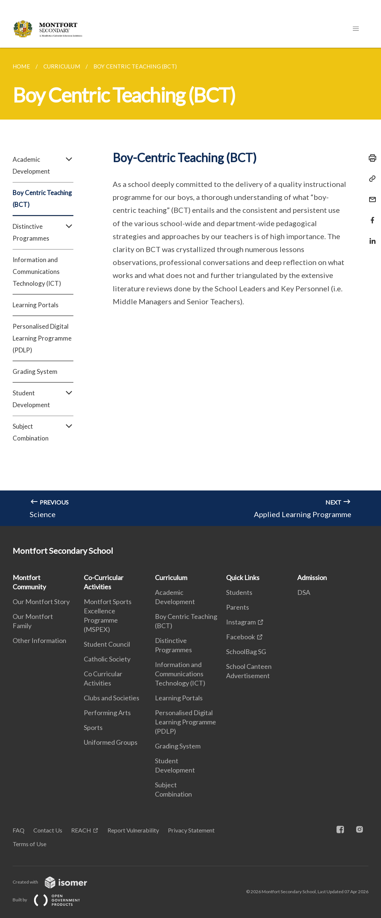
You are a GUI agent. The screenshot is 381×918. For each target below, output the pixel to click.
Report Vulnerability (133, 830)
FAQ (18, 830)
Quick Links (242, 577)
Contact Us (47, 830)
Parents (237, 607)
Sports (93, 727)
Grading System (35, 371)
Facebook (240, 637)
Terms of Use (29, 843)
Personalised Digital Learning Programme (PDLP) (42, 338)
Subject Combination (43, 432)
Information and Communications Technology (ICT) (37, 271)
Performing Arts (107, 712)
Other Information (39, 640)
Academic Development (43, 165)
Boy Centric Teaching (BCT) (42, 198)
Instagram (241, 622)
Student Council (107, 644)
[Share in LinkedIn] (370, 236)
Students (239, 592)
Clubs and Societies (111, 698)
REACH (81, 830)
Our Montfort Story (41, 601)
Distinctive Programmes (43, 232)
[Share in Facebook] (370, 215)
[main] (190, 287)
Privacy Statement (191, 830)
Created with (56, 882)
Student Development (43, 399)
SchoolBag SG (246, 651)
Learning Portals (36, 305)
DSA (303, 592)
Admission (312, 577)
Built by (52, 899)
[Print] (370, 158)
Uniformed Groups (111, 742)
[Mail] (370, 194)
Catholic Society (107, 659)
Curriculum (171, 577)
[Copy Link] (370, 179)
